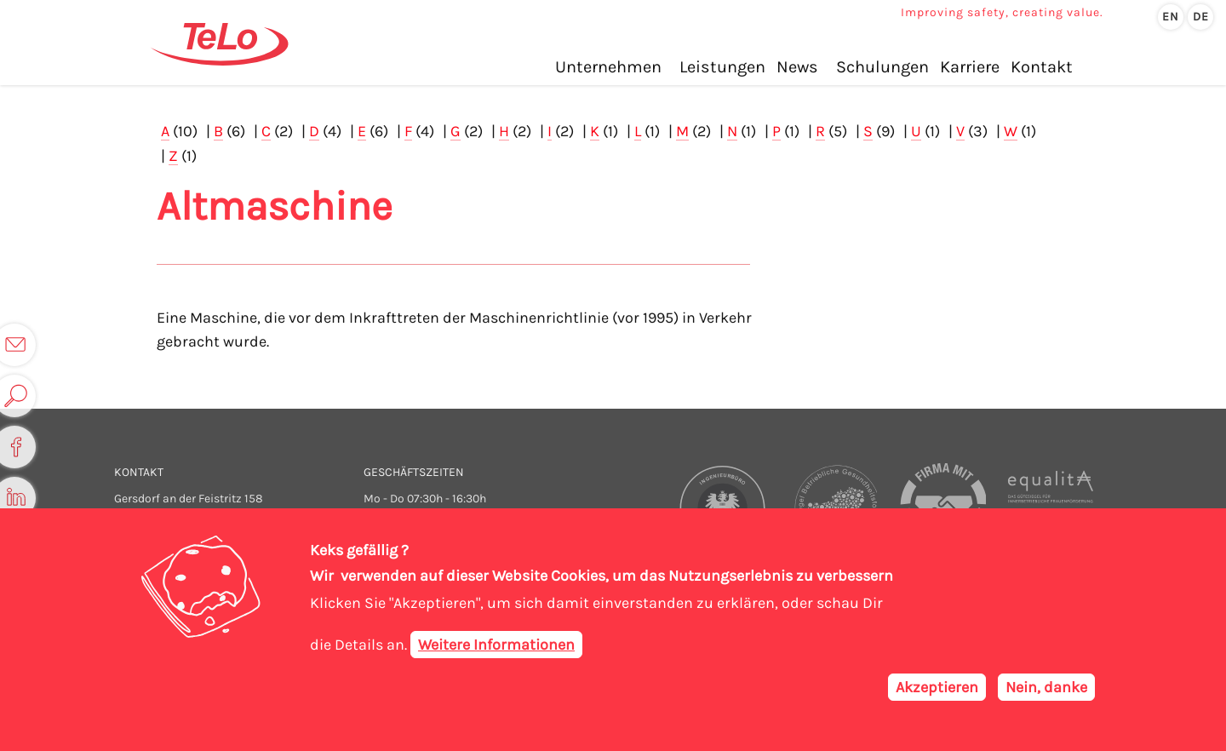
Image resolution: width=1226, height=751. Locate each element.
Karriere (970, 67)
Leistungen (722, 67)
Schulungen (882, 67)
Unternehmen (608, 67)
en (1170, 16)
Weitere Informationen (496, 644)
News (797, 67)
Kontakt (1042, 67)
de (1201, 16)
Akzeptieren (937, 687)
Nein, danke (1046, 687)
